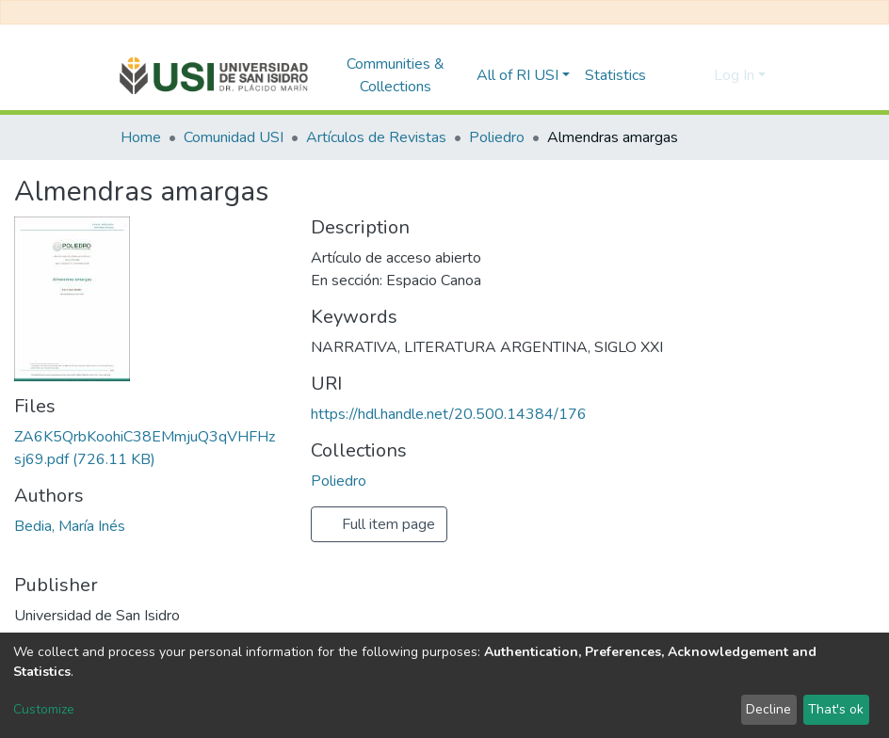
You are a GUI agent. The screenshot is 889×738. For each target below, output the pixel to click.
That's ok (836, 709)
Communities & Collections (395, 75)
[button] (694, 75)
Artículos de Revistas (376, 137)
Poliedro (497, 137)
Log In (734, 75)
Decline (768, 709)
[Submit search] (666, 75)
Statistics (615, 75)
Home (141, 137)
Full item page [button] (379, 524)
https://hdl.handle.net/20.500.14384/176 (449, 414)
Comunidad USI (233, 137)
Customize (43, 709)
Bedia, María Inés (69, 526)
